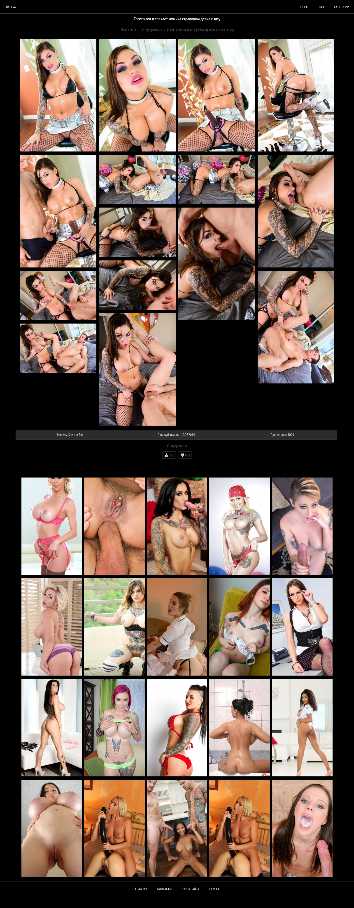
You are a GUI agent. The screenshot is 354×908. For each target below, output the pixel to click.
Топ (321, 7)
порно (303, 7)
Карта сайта (190, 889)
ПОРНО (214, 889)
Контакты (164, 889)
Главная (10, 7)
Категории (341, 7)
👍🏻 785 (169, 455)
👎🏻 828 (185, 455)
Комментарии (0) (29, 462)
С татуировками (177, 445)
